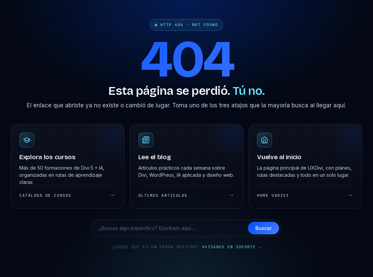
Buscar (263, 228)
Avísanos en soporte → (231, 246)
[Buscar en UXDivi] (172, 228)
